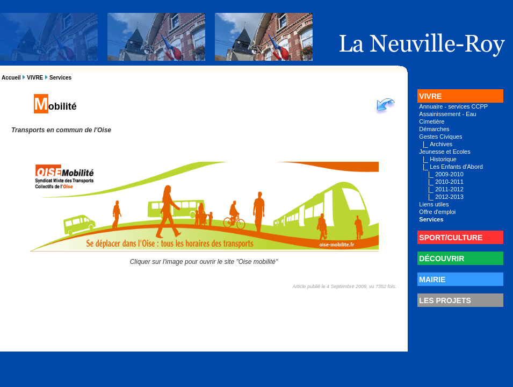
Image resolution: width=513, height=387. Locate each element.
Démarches (434, 129)
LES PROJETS (445, 300)
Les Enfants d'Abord (456, 166)
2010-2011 (449, 181)
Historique (443, 159)
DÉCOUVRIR (441, 258)
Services (60, 78)
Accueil (11, 78)
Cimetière (431, 121)
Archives (441, 144)
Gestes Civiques (440, 136)
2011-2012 (449, 189)
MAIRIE (432, 279)
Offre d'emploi (437, 212)
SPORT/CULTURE (450, 237)
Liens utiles (434, 204)
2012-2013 (449, 197)
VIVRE (35, 78)
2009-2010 (449, 174)
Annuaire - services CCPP (453, 106)
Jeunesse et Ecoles (444, 151)
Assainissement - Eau (447, 114)
